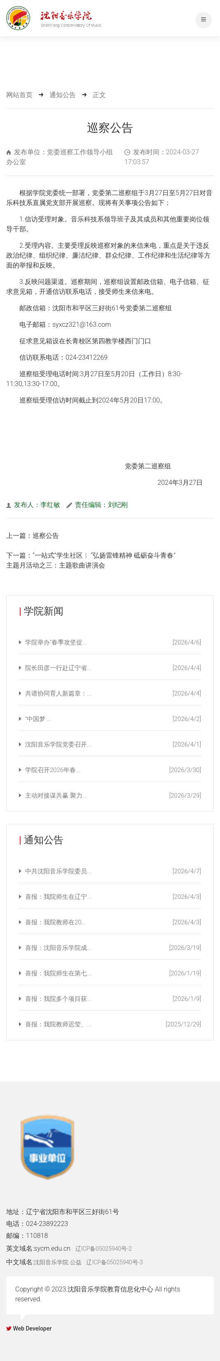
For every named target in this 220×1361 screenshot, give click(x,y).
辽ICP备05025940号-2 (103, 1248)
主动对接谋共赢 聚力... (113, 795)
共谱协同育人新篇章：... (113, 693)
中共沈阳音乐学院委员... (113, 871)
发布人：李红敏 (33, 505)
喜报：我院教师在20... (113, 922)
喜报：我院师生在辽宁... (113, 896)
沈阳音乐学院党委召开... (113, 744)
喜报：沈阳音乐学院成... (113, 947)
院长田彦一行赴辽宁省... (113, 668)
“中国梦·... (113, 719)
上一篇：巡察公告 (32, 536)
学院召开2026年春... (113, 770)
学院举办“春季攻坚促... (113, 642)
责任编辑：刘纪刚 (97, 505)
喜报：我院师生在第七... (113, 973)
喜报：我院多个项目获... (113, 998)
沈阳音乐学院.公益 (57, 1262)
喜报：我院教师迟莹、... (113, 1024)
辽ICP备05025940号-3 (114, 1262)
